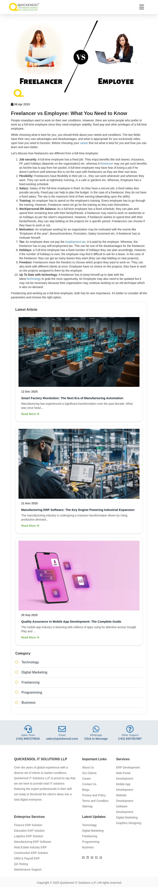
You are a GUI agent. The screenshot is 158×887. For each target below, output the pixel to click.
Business (28, 702)
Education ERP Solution (29, 830)
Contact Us (89, 784)
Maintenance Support (27, 869)
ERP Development (128, 767)
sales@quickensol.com (62, 738)
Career (86, 778)
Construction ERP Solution (31, 852)
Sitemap (87, 806)
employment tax (75, 241)
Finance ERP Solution (28, 825)
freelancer (106, 163)
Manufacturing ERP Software (32, 841)
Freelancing (30, 682)
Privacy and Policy (94, 795)
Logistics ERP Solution (28, 836)
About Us (88, 767)
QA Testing (21, 864)
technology (34, 278)
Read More (30, 414)
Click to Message (96, 738)
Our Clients (89, 773)
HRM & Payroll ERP (27, 858)
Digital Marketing (34, 672)
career (84, 143)
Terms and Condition (95, 800)
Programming (31, 692)
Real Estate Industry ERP (30, 847)
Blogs (85, 789)
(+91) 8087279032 (28, 738)
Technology (30, 662)
